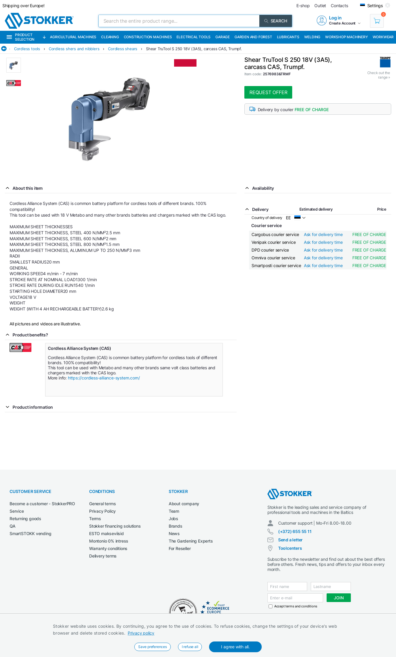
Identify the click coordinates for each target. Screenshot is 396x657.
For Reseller (180, 548)
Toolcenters (290, 548)
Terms (95, 518)
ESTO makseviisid (106, 533)
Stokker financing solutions (115, 526)
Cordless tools (27, 48)
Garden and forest (253, 37)
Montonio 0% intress (108, 540)
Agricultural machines (73, 37)
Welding (312, 37)
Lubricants (288, 37)
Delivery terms (103, 555)
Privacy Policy (102, 511)
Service (17, 511)
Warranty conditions (108, 548)
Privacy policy (141, 632)
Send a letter (290, 539)
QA (13, 526)
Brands (175, 526)
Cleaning (110, 37)
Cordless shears (122, 48)
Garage (222, 37)
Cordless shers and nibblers (74, 48)
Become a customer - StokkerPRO (42, 503)
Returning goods (25, 518)
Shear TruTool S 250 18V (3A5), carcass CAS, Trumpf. (194, 48)
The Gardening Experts (191, 540)
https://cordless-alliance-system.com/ (104, 377)
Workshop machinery (346, 37)
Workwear (383, 37)
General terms (102, 503)
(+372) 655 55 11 (295, 531)
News (174, 533)
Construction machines (148, 37)
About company (184, 503)
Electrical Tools (193, 37)
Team (174, 511)
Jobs (173, 518)
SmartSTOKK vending (30, 533)
